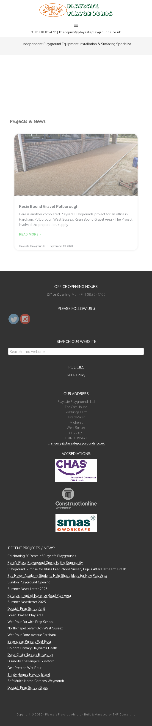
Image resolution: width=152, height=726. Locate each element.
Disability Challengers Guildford (31, 661)
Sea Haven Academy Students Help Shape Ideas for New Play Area (57, 575)
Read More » (30, 234)
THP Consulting (124, 714)
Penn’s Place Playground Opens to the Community (45, 562)
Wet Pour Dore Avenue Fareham (32, 635)
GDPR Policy (76, 375)
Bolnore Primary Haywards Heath (32, 648)
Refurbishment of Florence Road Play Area (39, 595)
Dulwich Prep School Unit (26, 608)
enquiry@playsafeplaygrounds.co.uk (92, 32)
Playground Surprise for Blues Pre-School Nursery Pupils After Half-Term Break (67, 569)
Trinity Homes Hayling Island (29, 674)
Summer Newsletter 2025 (27, 602)
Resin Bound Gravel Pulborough (48, 206)
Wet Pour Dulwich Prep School (31, 622)
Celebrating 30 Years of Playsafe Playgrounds (42, 556)
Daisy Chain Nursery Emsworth (30, 654)
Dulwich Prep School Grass (28, 687)
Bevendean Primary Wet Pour (29, 641)
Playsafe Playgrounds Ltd (63, 714)
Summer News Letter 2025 (27, 589)
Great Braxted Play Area (25, 615)
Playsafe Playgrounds (76, 10)
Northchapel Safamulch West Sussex (35, 628)
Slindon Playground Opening (29, 582)
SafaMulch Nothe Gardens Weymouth (36, 681)
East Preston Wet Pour (24, 668)
